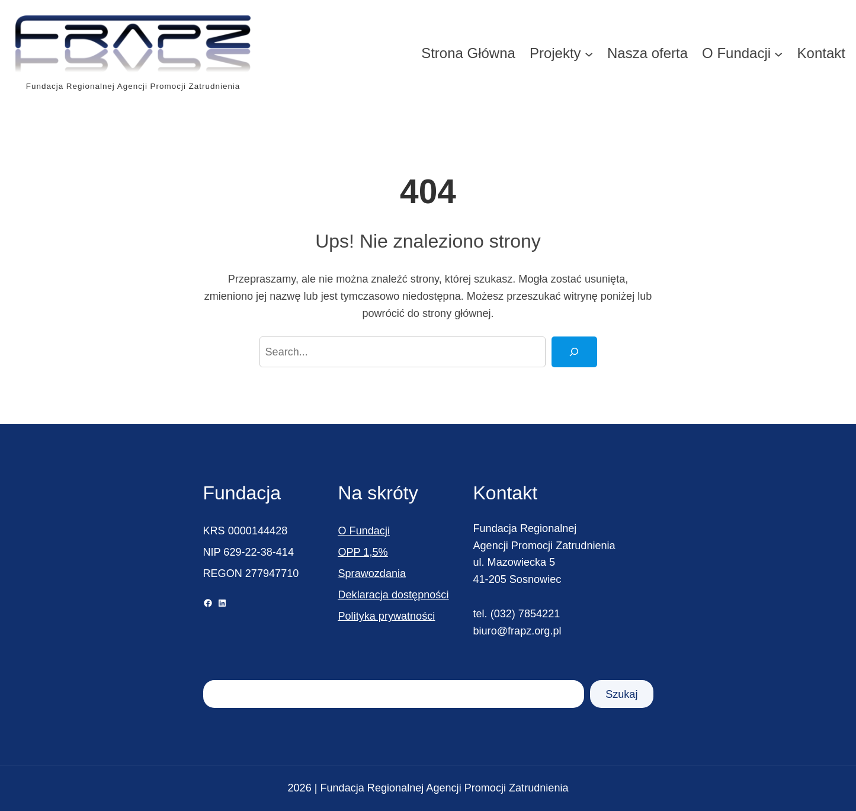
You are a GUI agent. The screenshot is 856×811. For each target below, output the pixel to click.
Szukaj (621, 694)
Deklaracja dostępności (393, 595)
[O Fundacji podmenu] (778, 53)
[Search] (574, 351)
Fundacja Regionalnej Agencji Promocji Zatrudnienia (133, 86)
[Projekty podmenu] (589, 53)
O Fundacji (364, 531)
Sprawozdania (372, 573)
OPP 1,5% (363, 552)
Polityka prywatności (386, 616)
